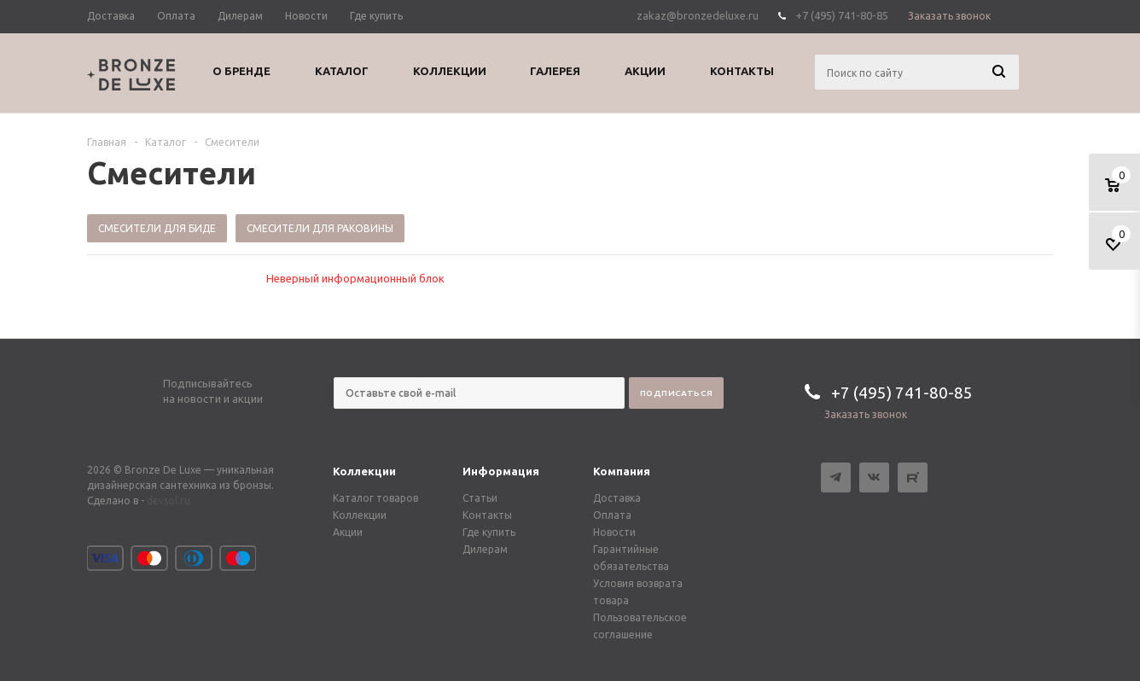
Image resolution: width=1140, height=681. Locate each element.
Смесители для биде (157, 228)
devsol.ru (168, 500)
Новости (614, 532)
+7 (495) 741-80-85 (841, 15)
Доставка (617, 497)
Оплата (612, 515)
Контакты (487, 515)
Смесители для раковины (320, 228)
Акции (348, 532)
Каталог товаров (375, 497)
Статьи (479, 497)
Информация (500, 471)
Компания (621, 471)
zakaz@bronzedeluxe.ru (698, 15)
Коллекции (364, 471)
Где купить (488, 532)
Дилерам (485, 549)
